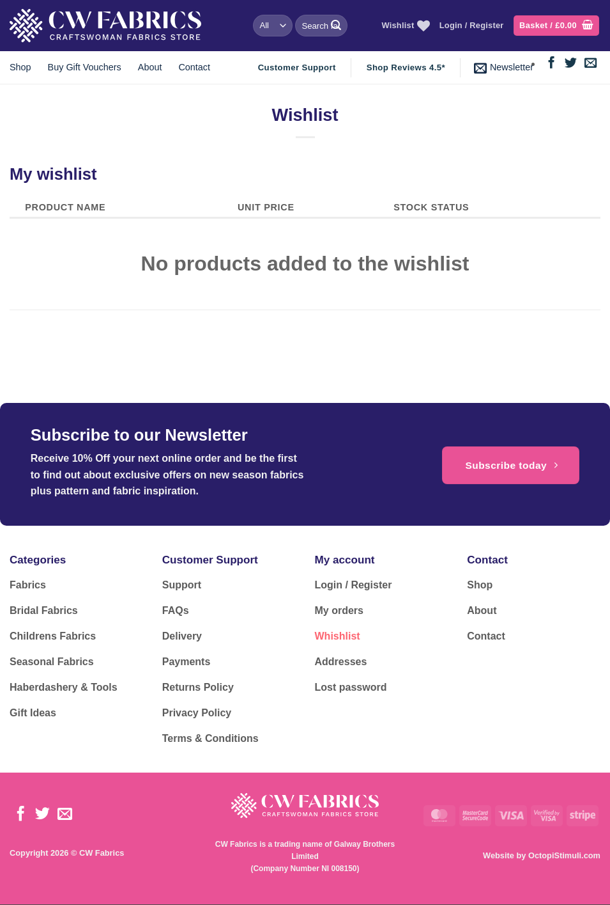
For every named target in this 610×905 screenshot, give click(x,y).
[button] (556, 25)
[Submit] (336, 25)
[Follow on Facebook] (551, 63)
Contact (194, 67)
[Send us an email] (590, 63)
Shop (20, 67)
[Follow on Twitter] (571, 63)
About (150, 67)
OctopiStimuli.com (564, 855)
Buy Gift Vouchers (84, 67)
